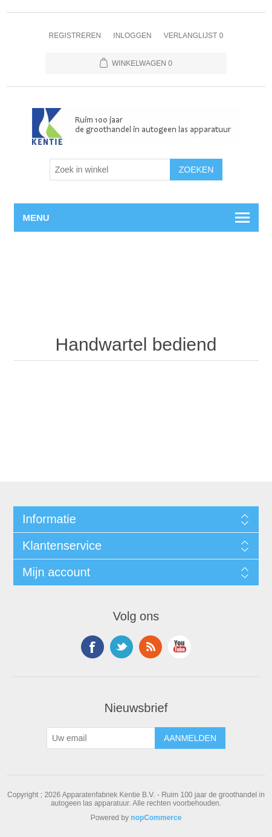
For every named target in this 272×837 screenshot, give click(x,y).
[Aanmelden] (101, 738)
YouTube (179, 646)
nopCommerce (156, 817)
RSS (150, 646)
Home (34, 268)
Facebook (92, 646)
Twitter (121, 646)
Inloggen (132, 35)
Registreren (75, 35)
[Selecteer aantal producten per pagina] (110, 169)
